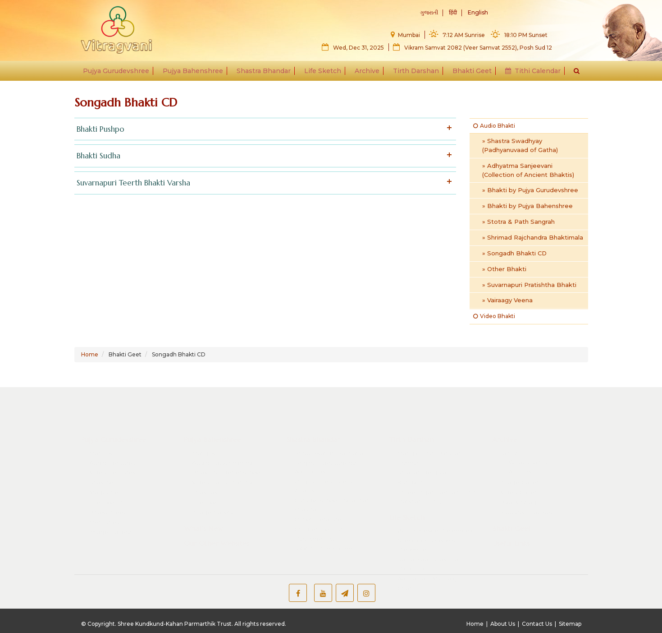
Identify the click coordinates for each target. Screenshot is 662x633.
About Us (502, 623)
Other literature (318, 511)
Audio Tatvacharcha (222, 454)
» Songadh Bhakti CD (514, 253)
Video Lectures (112, 464)
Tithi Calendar (529, 73)
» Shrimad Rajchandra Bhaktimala (532, 237)
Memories (104, 513)
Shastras (102, 474)
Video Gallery (520, 484)
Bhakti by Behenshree (226, 464)
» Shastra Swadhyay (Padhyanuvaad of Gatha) (520, 145)
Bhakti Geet (469, 73)
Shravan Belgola (421, 464)
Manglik (100, 444)
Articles (519, 463)
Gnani (405, 580)
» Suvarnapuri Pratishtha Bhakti (529, 284)
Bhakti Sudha (263, 156)
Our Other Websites (216, 535)
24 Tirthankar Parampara (435, 523)
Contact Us (537, 623)
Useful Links (511, 535)
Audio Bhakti (494, 125)
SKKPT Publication (323, 540)
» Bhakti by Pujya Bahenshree (527, 205)
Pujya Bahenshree (195, 73)
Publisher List (315, 531)
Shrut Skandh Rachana (329, 444)
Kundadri (411, 474)
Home (89, 354)
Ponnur (408, 454)
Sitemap (570, 623)
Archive (366, 73)
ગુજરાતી (429, 12)
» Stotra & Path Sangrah (518, 221)
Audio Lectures (112, 454)
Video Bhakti (494, 316)
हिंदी (453, 12)
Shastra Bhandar (265, 73)
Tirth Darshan (415, 73)
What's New (203, 520)
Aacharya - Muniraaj (426, 570)
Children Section (319, 521)
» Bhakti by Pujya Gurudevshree (530, 190)
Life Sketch (323, 73)
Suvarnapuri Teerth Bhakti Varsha (263, 183)
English (478, 12)
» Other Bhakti (504, 269)
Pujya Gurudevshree (119, 73)
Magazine (104, 484)
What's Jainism (530, 453)
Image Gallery (110, 523)
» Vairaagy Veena (507, 300)
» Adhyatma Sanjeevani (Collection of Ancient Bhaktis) (528, 170)
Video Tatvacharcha (222, 474)
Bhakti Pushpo (263, 129)
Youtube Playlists (526, 504)
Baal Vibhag (518, 494)
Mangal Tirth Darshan (429, 444)
